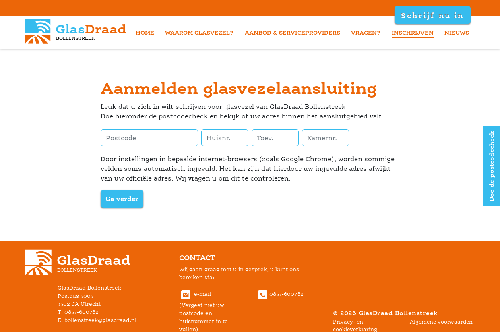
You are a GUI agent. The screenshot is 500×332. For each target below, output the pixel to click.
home (145, 32)
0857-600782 (280, 294)
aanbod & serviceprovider (292, 32)
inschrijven (413, 32)
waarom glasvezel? (199, 32)
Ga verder (121, 199)
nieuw (456, 32)
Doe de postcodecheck (491, 166)
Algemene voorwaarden (441, 322)
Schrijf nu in (432, 15)
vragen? (365, 32)
